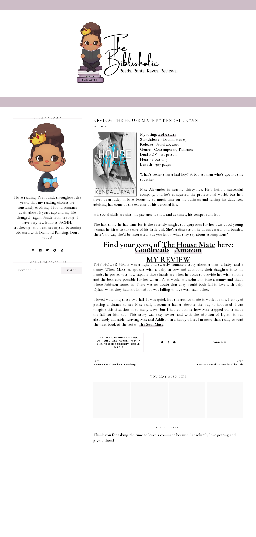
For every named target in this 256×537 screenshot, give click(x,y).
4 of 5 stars (167, 134)
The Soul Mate (151, 324)
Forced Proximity (116, 344)
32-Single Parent (125, 338)
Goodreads (152, 249)
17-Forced (105, 338)
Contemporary (107, 341)
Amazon (188, 249)
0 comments (218, 343)
